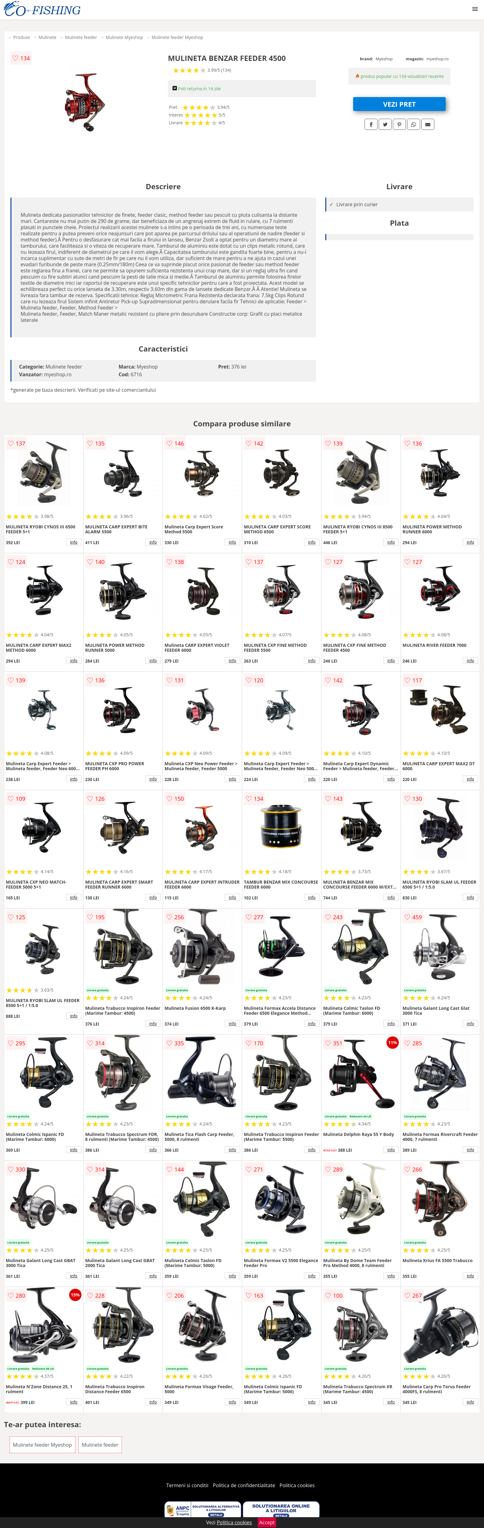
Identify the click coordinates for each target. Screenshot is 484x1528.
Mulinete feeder (81, 37)
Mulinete (47, 37)
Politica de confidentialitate (244, 1485)
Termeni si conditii (187, 1485)
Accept (267, 1522)
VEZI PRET (399, 104)
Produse (21, 37)
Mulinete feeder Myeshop (177, 37)
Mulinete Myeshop (124, 37)
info (73, 542)
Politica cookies (297, 1485)
